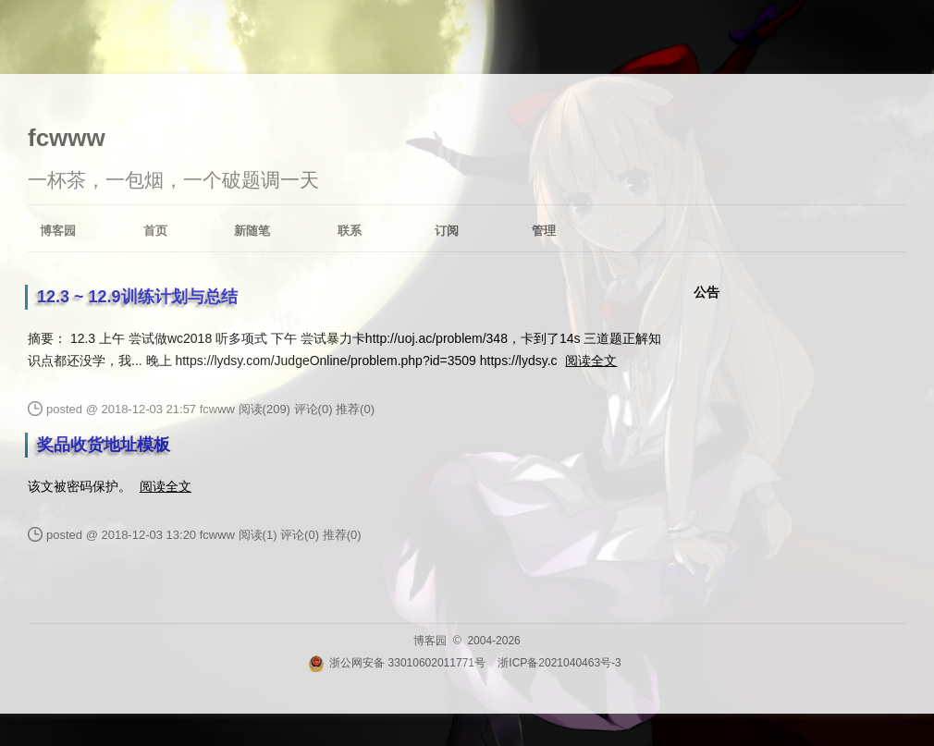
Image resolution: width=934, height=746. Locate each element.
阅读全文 (591, 360)
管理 (544, 231)
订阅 (447, 231)
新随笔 (252, 231)
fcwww (66, 138)
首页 (155, 231)
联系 (350, 231)
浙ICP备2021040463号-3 (559, 662)
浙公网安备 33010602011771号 (396, 662)
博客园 (58, 231)
